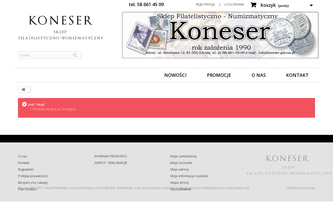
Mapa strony (179, 182)
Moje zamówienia (183, 156)
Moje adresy (179, 169)
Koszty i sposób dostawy (112, 182)
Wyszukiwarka (180, 189)
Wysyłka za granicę (108, 189)
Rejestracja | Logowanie (220, 4)
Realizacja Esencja (301, 207)
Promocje (219, 75)
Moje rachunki (181, 162)
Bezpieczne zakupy (33, 182)
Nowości (175, 75)
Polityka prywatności (33, 176)
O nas (259, 75)
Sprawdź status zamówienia (115, 176)
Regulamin (26, 169)
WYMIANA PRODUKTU (110, 156)
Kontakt (297, 75)
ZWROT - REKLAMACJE (110, 162)
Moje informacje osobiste (189, 176)
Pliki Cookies (27, 189)
